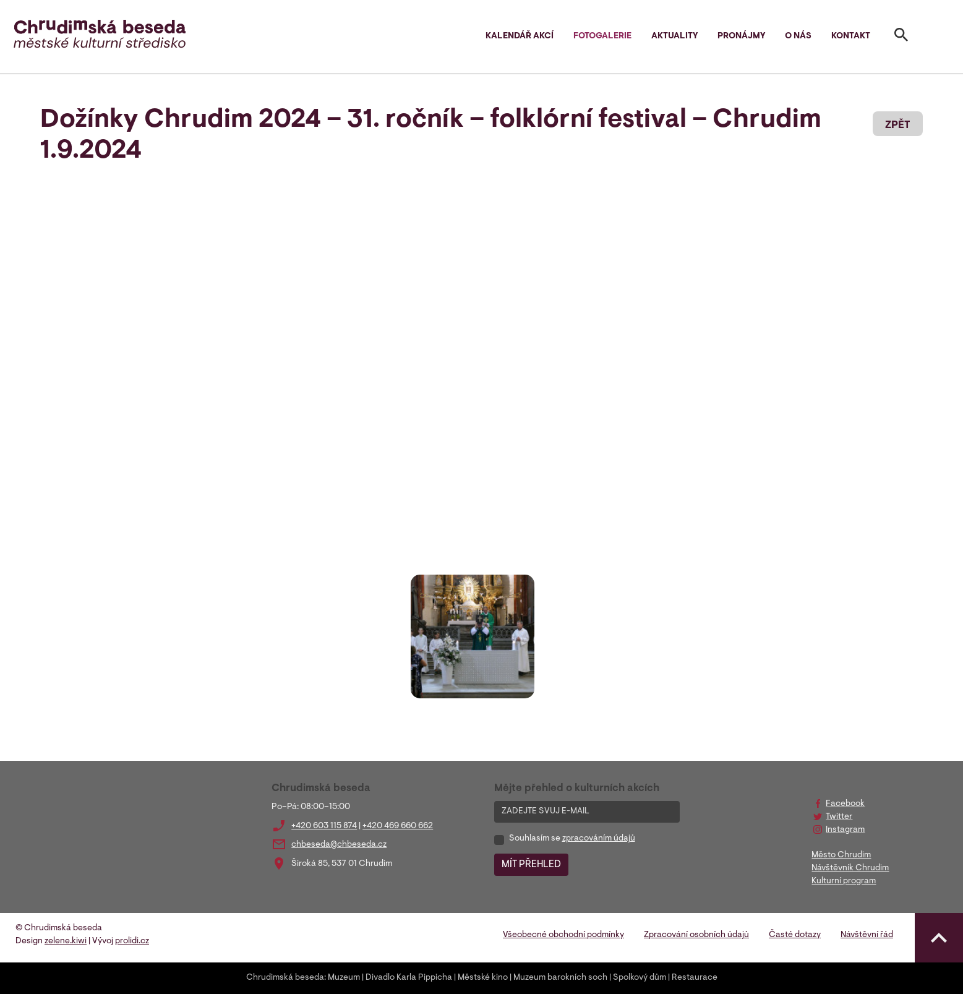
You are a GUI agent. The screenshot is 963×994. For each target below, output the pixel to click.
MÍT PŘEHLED (531, 865)
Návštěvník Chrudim (850, 868)
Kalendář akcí (520, 36)
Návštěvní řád (867, 935)
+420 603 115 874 (324, 826)
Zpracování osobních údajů (696, 935)
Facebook (845, 804)
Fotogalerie (602, 36)
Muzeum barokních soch (560, 978)
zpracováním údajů (598, 838)
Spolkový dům (639, 978)
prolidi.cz (132, 941)
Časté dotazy (795, 935)
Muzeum (344, 978)
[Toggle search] (901, 37)
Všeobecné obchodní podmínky (563, 935)
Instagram (845, 830)
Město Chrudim (841, 855)
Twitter (839, 817)
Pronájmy (741, 36)
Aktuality (674, 36)
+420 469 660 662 (397, 826)
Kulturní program (843, 881)
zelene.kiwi (66, 941)
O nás (798, 36)
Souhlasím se (572, 838)
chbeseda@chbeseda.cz (339, 845)
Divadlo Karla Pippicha (409, 978)
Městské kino (483, 978)
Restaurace (694, 978)
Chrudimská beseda (285, 978)
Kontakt (850, 36)
